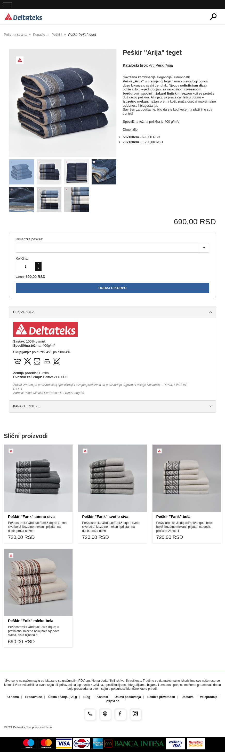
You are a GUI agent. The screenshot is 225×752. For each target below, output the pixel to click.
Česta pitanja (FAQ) (62, 697)
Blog (86, 697)
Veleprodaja (208, 697)
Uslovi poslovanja (128, 697)
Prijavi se (112, 701)
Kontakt (102, 697)
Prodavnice (33, 697)
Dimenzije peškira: (29, 239)
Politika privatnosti (161, 697)
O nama (13, 697)
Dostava (187, 697)
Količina (22, 258)
